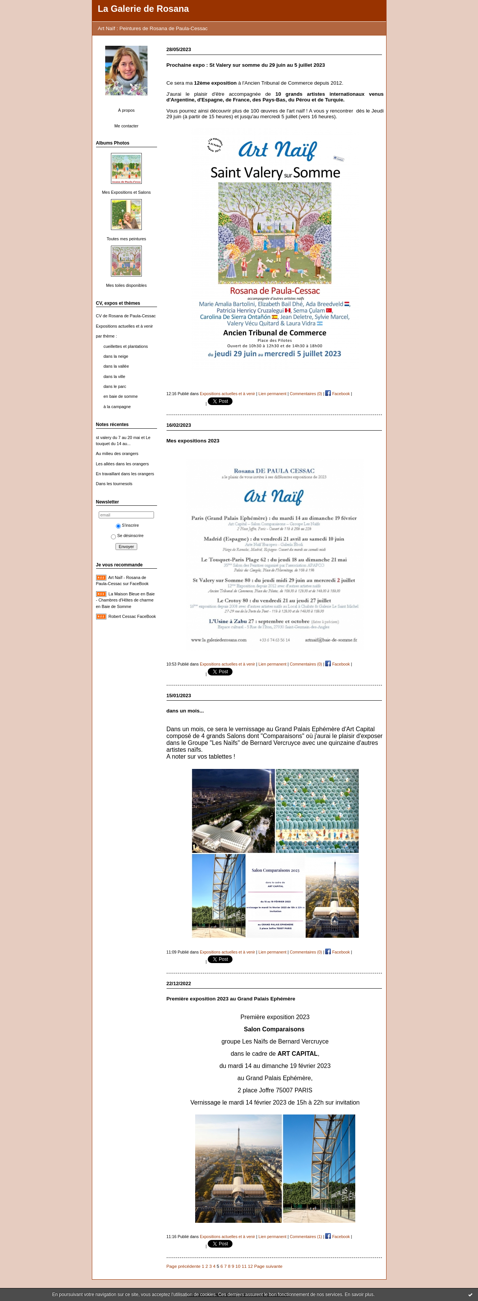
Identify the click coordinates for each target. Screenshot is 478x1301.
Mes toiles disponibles (126, 285)
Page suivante (268, 1266)
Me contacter (126, 126)
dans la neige (116, 356)
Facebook (337, 393)
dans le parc (115, 386)
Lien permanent (272, 393)
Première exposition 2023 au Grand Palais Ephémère (231, 999)
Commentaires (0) (306, 393)
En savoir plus (359, 1294)
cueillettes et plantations (126, 346)
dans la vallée (116, 366)
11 (244, 1266)
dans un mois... (185, 711)
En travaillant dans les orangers (125, 473)
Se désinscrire (127, 535)
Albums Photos (113, 143)
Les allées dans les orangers (122, 464)
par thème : (106, 336)
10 (238, 1266)
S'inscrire (127, 525)
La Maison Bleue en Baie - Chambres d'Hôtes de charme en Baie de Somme (125, 600)
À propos (126, 110)
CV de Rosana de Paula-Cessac (126, 316)
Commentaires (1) (306, 1236)
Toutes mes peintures (126, 238)
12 (250, 1266)
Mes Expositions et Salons (126, 192)
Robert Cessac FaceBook (132, 616)
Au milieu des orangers (117, 453)
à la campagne (117, 406)
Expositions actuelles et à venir (124, 326)
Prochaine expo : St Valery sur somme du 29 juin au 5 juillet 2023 (246, 65)
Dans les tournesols (114, 483)
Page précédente (184, 1266)
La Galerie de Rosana (143, 9)
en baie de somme (121, 396)
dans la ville (114, 376)
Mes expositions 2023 (193, 441)
